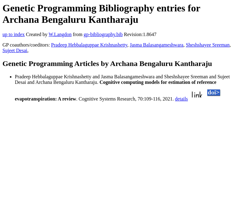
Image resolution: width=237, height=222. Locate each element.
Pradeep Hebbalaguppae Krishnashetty (89, 44)
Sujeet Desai (14, 50)
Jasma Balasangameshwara (156, 44)
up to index (13, 34)
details (181, 98)
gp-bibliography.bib (103, 34)
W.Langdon (60, 34)
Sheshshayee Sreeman (208, 44)
